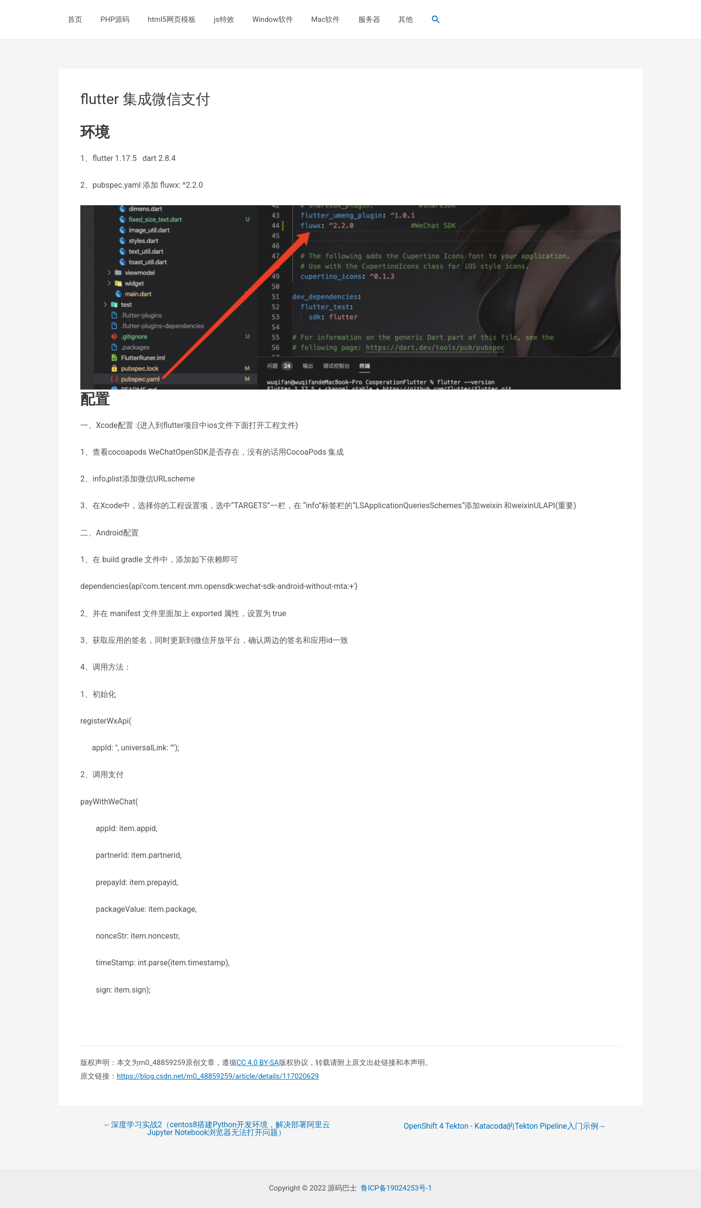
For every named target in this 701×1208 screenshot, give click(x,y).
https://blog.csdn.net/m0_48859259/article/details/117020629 (219, 1076)
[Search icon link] (407, 20)
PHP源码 (109, 19)
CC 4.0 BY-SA (258, 1062)
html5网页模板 (162, 19)
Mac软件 (305, 19)
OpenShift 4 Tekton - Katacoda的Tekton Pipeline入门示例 (503, 1126)
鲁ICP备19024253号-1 (396, 1188)
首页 (73, 19)
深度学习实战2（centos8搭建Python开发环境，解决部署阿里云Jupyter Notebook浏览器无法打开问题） (217, 1129)
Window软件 (256, 19)
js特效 (211, 19)
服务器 (345, 19)
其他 (378, 19)
